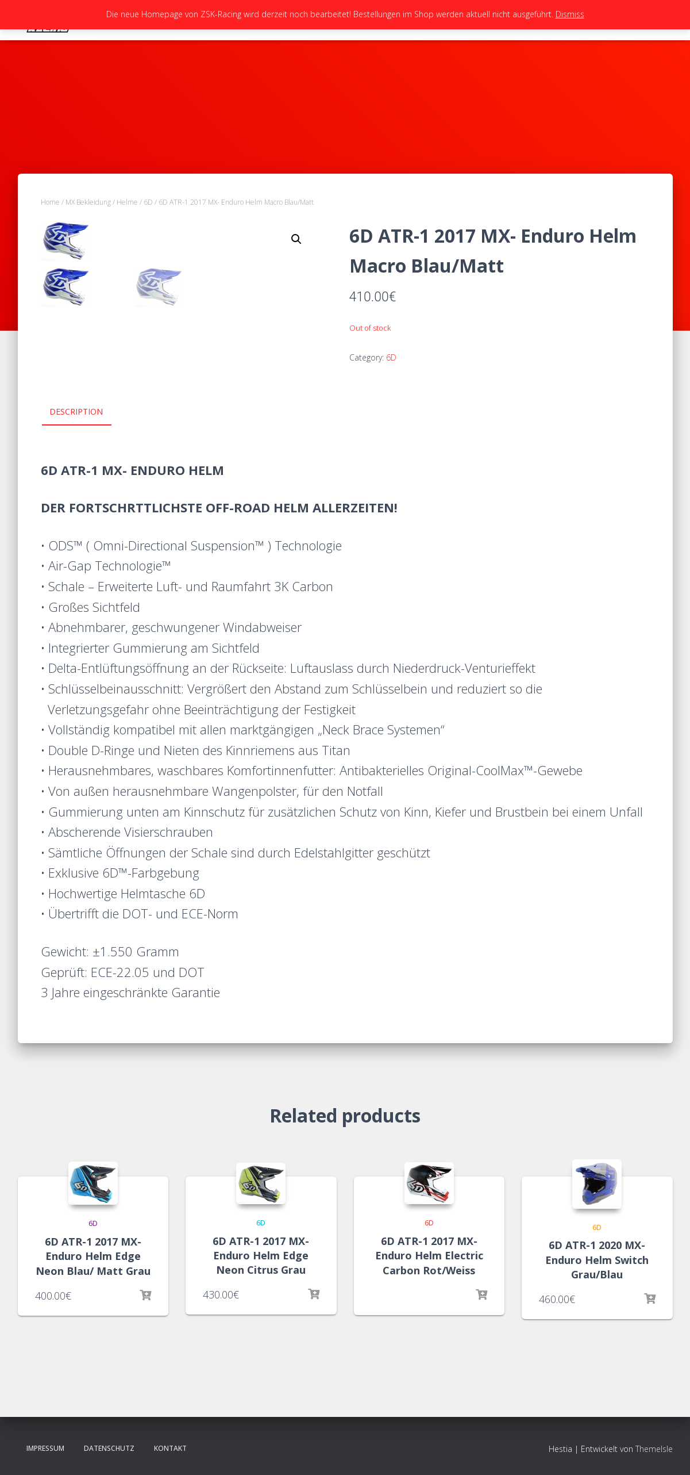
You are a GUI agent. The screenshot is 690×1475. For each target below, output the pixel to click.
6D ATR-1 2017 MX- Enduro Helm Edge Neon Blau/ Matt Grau (93, 1256)
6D (148, 202)
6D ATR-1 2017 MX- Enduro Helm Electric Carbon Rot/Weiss (429, 1255)
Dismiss (570, 14)
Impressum (45, 1448)
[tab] (85, 412)
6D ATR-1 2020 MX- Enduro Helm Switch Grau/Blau (597, 1259)
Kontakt (170, 1448)
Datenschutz (109, 1448)
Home (50, 202)
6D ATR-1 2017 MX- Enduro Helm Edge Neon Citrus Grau (261, 1255)
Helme (127, 202)
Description (76, 411)
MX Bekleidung (88, 202)
